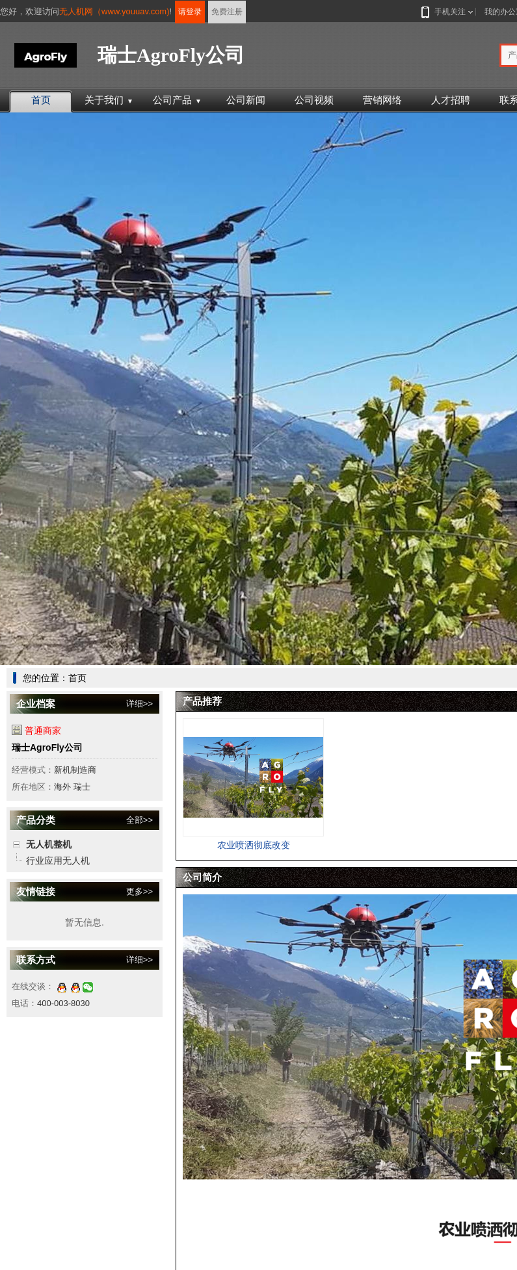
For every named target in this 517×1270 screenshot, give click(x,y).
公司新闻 (245, 99)
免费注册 (227, 11)
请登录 (190, 11)
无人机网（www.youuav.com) (114, 11)
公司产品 (177, 99)
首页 (41, 99)
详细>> (139, 703)
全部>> (139, 820)
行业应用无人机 (58, 860)
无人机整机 (49, 844)
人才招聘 (450, 99)
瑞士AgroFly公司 (47, 747)
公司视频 (314, 99)
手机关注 (447, 11)
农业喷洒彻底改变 (253, 845)
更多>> (139, 891)
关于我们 (109, 99)
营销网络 (382, 99)
